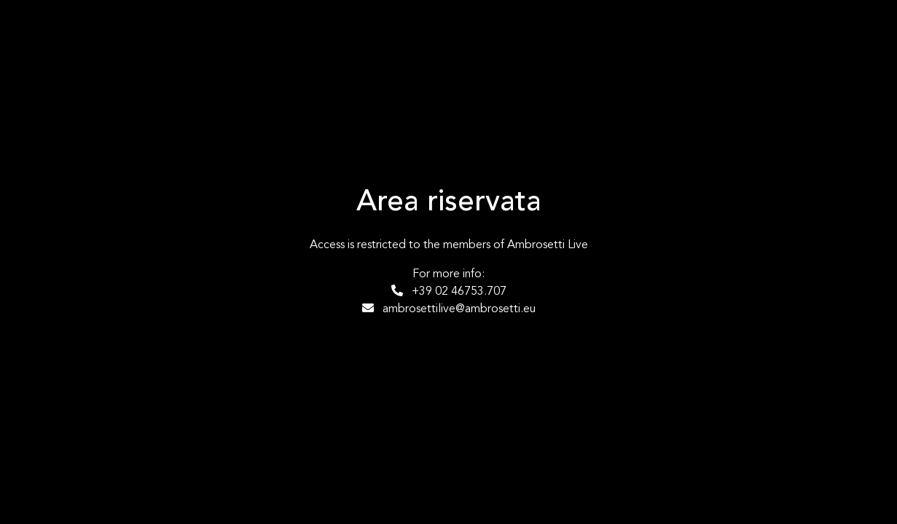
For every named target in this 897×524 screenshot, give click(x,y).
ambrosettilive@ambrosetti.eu (449, 308)
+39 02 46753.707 (448, 291)
